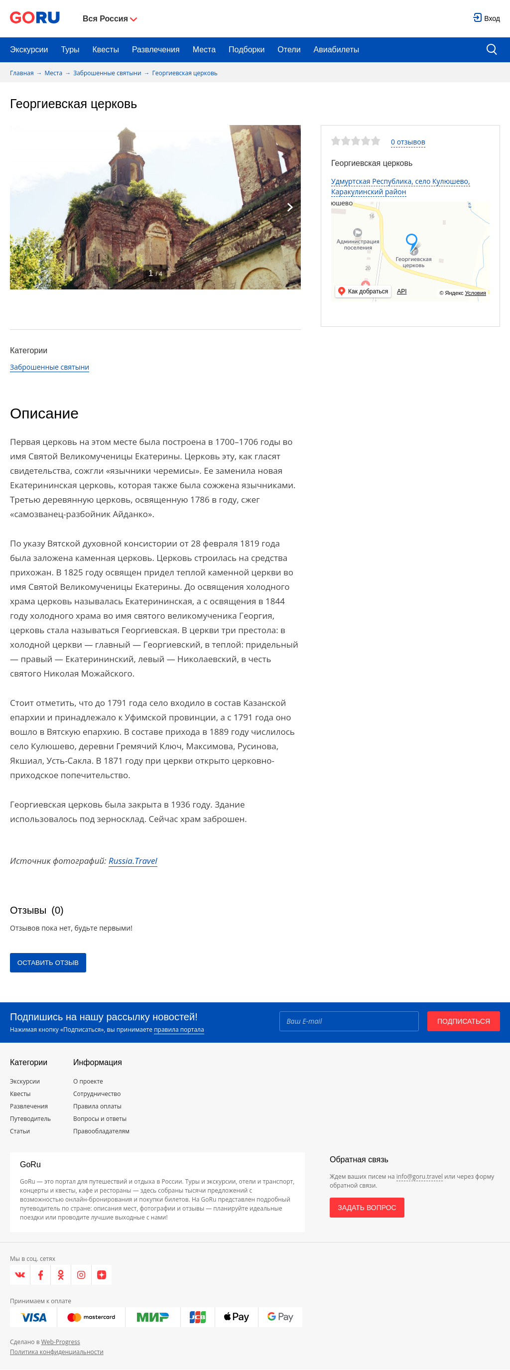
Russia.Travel (133, 860)
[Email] (348, 1021)
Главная (22, 73)
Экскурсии (29, 49)
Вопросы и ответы (100, 1119)
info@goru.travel (419, 1177)
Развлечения (156, 49)
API (401, 291)
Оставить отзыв (51, 963)
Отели (288, 49)
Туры (70, 49)
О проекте (88, 1082)
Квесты (106, 49)
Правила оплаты (97, 1106)
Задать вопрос (367, 1208)
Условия (475, 293)
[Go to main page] (35, 18)
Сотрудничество (97, 1094)
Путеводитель (30, 1119)
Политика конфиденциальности (57, 1352)
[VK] (20, 1275)
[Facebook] (40, 1275)
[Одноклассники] (61, 1275)
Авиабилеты (337, 49)
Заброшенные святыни (107, 73)
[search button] (492, 50)
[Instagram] (81, 1275)
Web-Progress (60, 1342)
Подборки (246, 49)
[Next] (290, 207)
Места (204, 49)
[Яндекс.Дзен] (102, 1275)
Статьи (20, 1131)
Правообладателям (101, 1131)
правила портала (179, 1030)
